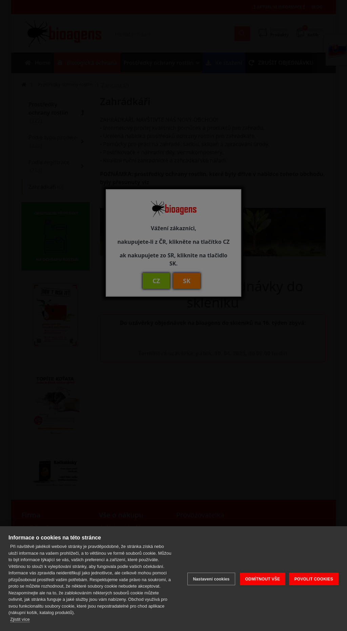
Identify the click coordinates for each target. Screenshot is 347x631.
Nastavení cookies (210, 578)
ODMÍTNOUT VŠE (261, 578)
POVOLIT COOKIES (313, 578)
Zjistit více (20, 619)
